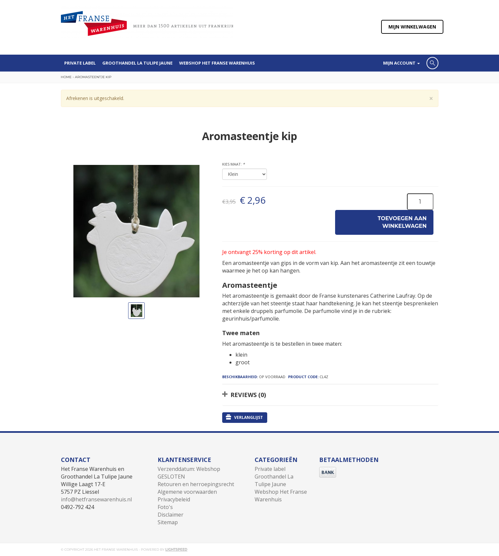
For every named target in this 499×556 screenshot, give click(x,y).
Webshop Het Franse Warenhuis (217, 63)
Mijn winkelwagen (412, 27)
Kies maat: (233, 164)
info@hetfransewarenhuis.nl (96, 499)
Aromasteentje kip (93, 77)
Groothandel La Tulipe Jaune (137, 63)
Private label (80, 63)
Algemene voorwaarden (187, 491)
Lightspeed (176, 549)
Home (66, 77)
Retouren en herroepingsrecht (196, 484)
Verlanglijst (244, 417)
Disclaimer (170, 514)
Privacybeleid (174, 499)
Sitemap (168, 522)
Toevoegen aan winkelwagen (402, 222)
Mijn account (401, 63)
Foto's (165, 507)
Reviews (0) (248, 395)
